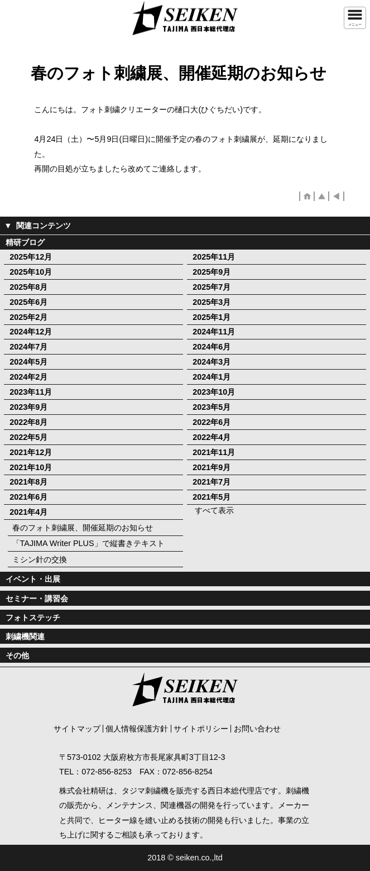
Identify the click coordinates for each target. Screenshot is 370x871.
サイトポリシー (201, 729)
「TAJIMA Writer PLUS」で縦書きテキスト (88, 543)
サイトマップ (77, 729)
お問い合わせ (257, 729)
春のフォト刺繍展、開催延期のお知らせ (82, 527)
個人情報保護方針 (136, 729)
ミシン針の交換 (39, 559)
